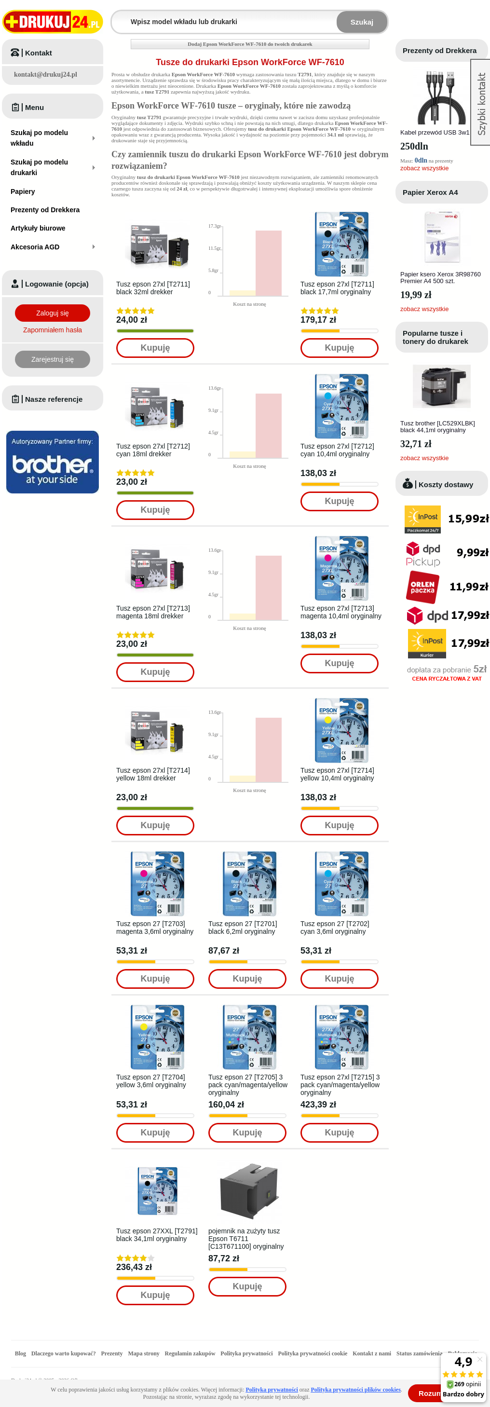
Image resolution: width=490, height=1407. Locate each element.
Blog (20, 1353)
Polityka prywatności (246, 1353)
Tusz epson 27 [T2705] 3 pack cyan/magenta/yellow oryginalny (247, 1084)
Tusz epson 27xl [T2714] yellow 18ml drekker (153, 774)
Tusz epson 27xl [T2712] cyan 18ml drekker (153, 450)
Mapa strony (143, 1353)
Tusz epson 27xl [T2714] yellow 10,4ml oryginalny (337, 774)
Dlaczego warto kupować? (63, 1353)
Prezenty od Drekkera (439, 50)
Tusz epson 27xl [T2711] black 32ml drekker (153, 288)
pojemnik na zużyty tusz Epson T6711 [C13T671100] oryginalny (246, 1238)
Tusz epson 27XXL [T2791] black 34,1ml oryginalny (157, 1235)
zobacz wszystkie (424, 168)
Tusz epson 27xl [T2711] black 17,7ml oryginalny (337, 288)
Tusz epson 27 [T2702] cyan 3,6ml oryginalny (334, 927)
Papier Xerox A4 (430, 192)
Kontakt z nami (372, 1353)
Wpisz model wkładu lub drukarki (117, 16)
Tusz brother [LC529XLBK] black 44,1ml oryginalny (437, 427)
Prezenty (112, 1353)
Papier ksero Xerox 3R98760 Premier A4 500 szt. (440, 278)
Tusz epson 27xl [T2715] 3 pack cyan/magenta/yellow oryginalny (340, 1084)
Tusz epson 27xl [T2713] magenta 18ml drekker (153, 612)
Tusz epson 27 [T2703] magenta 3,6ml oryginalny (154, 927)
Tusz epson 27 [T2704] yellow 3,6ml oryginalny (151, 1081)
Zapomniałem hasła (52, 330)
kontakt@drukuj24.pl (45, 74)
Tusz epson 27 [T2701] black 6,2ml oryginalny (242, 927)
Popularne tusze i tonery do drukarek (435, 337)
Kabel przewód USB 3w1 (435, 132)
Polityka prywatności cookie (312, 1353)
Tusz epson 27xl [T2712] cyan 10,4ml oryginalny (337, 450)
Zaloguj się (52, 313)
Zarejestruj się (52, 359)
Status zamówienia (420, 1353)
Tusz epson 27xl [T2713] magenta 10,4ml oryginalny (340, 612)
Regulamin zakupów (190, 1353)
